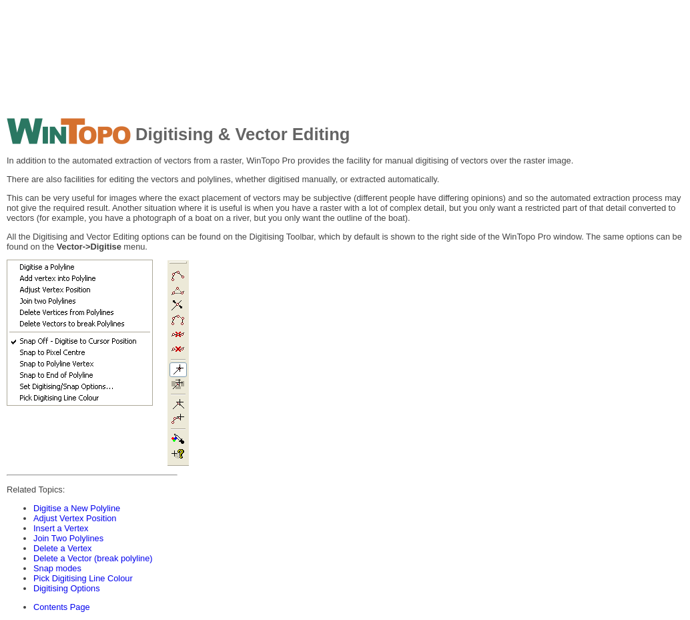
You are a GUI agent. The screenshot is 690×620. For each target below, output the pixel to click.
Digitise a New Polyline (76, 508)
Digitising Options (66, 588)
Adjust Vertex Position (74, 518)
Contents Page (61, 607)
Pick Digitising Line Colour (83, 578)
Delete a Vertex (62, 548)
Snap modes (57, 568)
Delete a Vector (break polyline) (93, 558)
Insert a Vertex (61, 528)
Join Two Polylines (68, 538)
